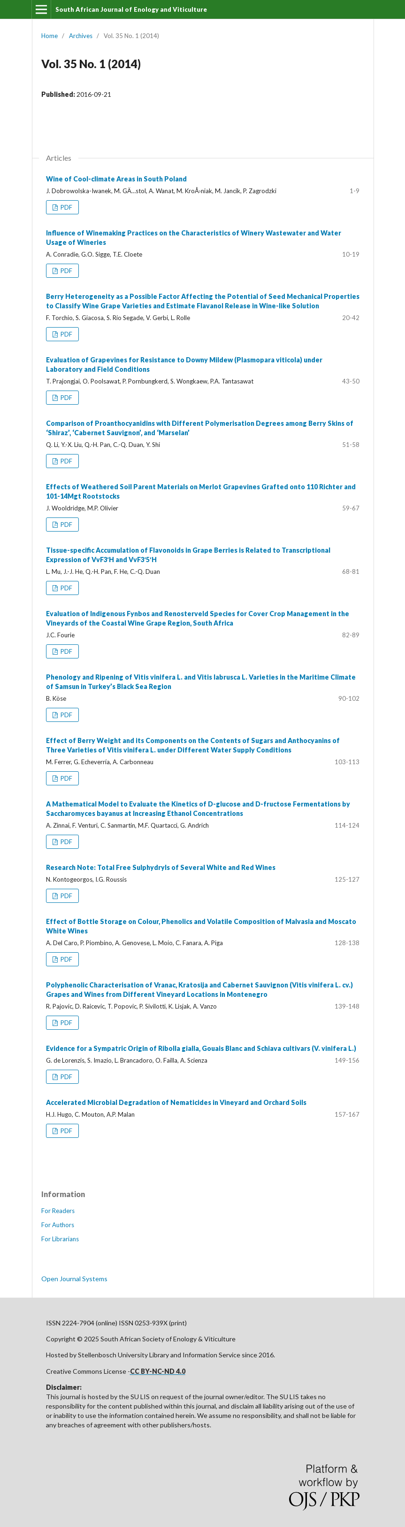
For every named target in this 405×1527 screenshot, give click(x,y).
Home (49, 35)
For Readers (58, 1210)
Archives (80, 35)
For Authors (57, 1225)
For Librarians (60, 1239)
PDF (65, 207)
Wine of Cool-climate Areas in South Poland (116, 179)
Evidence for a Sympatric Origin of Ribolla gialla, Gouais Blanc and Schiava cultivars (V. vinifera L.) (201, 1048)
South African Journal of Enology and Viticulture (131, 9)
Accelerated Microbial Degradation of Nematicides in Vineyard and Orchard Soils (176, 1102)
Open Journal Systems (74, 1279)
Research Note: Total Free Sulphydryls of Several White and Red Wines (160, 867)
